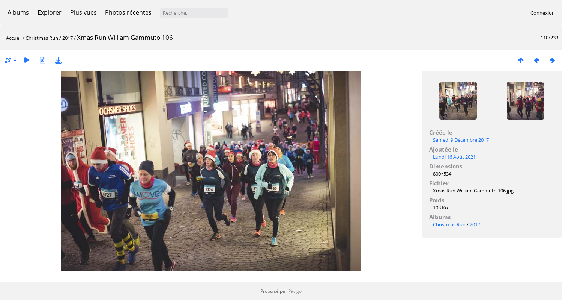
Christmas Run (42, 38)
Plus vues (83, 12)
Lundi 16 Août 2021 (454, 156)
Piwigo (295, 291)
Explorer (50, 12)
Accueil (13, 38)
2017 (67, 38)
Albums (18, 12)
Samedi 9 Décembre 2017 (461, 139)
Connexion (542, 12)
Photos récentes (128, 12)
